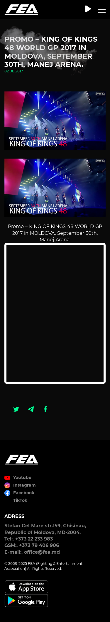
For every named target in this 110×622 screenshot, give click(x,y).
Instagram (24, 485)
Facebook (23, 492)
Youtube (22, 477)
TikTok (20, 500)
